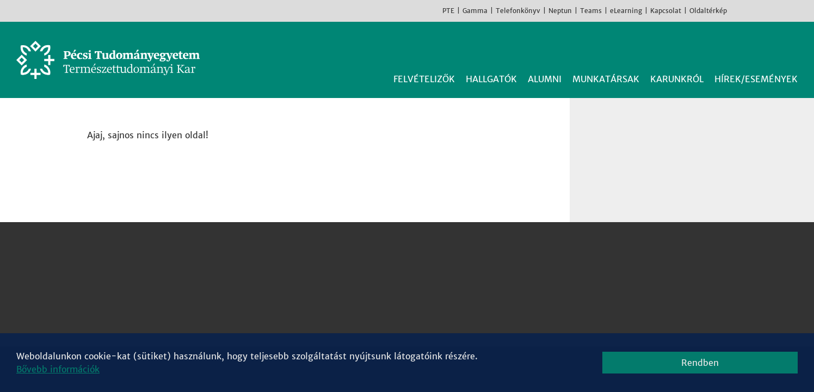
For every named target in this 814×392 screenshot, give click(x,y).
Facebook (737, 10)
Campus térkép (132, 323)
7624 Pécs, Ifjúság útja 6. (154, 271)
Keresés (791, 47)
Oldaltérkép (708, 11)
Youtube (770, 10)
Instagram (754, 10)
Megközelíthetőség (141, 310)
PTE (448, 11)
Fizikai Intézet (373, 258)
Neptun (560, 11)
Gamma (475, 11)
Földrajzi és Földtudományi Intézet (416, 271)
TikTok (786, 10)
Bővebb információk (58, 369)
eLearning (626, 11)
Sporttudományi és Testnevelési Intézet (428, 310)
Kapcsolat (665, 11)
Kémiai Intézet (374, 284)
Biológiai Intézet (378, 245)
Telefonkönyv (518, 11)
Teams (591, 11)
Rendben (700, 362)
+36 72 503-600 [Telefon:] (137, 284)
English (803, 10)
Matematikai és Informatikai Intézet (420, 297)
